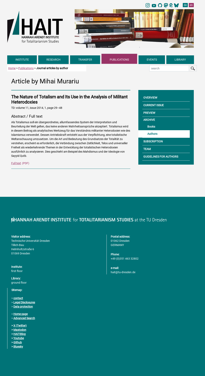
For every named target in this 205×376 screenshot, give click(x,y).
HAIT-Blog (19, 334)
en (191, 5)
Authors (152, 133)
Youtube (18, 338)
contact (18, 298)
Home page (20, 314)
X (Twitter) (20, 325)
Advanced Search (24, 318)
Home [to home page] (12, 68)
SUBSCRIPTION (153, 141)
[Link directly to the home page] (39, 26)
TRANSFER (85, 59)
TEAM (147, 149)
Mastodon (19, 329)
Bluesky (18, 346)
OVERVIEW (150, 97)
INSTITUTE (22, 59)
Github (17, 342)
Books (151, 126)
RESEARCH (53, 59)
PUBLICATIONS (119, 59)
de (185, 5)
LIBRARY (180, 59)
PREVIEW (149, 112)
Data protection (23, 306)
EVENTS (152, 59)
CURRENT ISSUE (153, 105)
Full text (16, 163)
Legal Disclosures (24, 302)
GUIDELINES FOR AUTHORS (160, 156)
